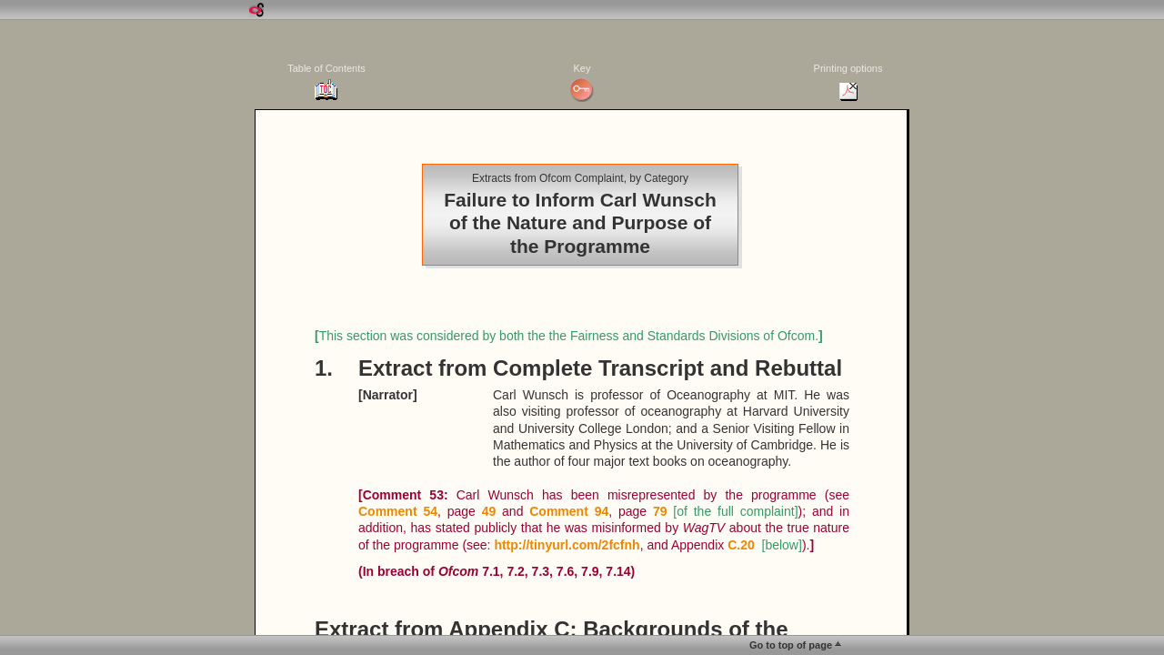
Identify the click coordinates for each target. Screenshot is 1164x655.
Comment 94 (568, 511)
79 (660, 511)
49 (489, 511)
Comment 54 (397, 511)
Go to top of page (790, 645)
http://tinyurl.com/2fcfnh (566, 545)
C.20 (741, 545)
